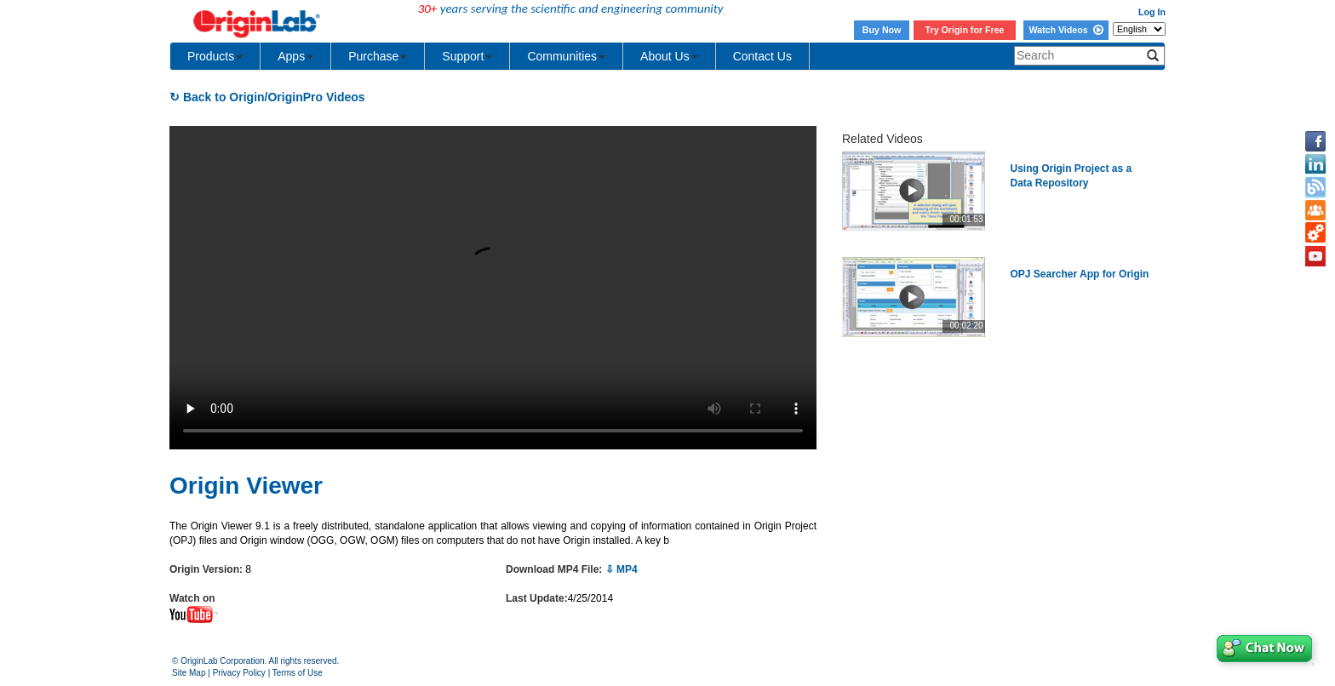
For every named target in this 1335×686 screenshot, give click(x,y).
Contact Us (762, 56)
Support (467, 56)
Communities (566, 56)
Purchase (377, 56)
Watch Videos (1065, 30)
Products (215, 56)
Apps (295, 56)
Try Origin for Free (965, 30)
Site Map (188, 672)
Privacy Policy (239, 672)
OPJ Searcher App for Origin (1080, 274)
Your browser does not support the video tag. (492, 287)
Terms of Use (297, 672)
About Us (669, 56)
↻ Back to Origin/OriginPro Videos (267, 97)
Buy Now (882, 30)
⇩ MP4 (621, 569)
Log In (1152, 12)
